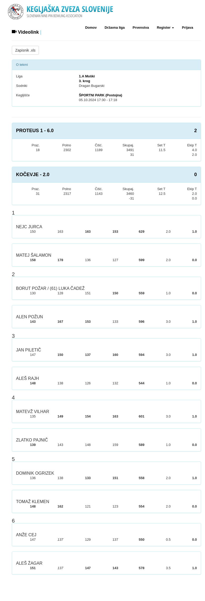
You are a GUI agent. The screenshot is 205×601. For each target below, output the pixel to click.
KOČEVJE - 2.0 (32, 174)
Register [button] (165, 27)
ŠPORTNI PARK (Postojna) (100, 95)
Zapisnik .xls (25, 50)
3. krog (84, 81)
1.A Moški (87, 76)
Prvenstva (141, 27)
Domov (91, 27)
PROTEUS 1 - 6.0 (35, 130)
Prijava (187, 27)
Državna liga (115, 27)
